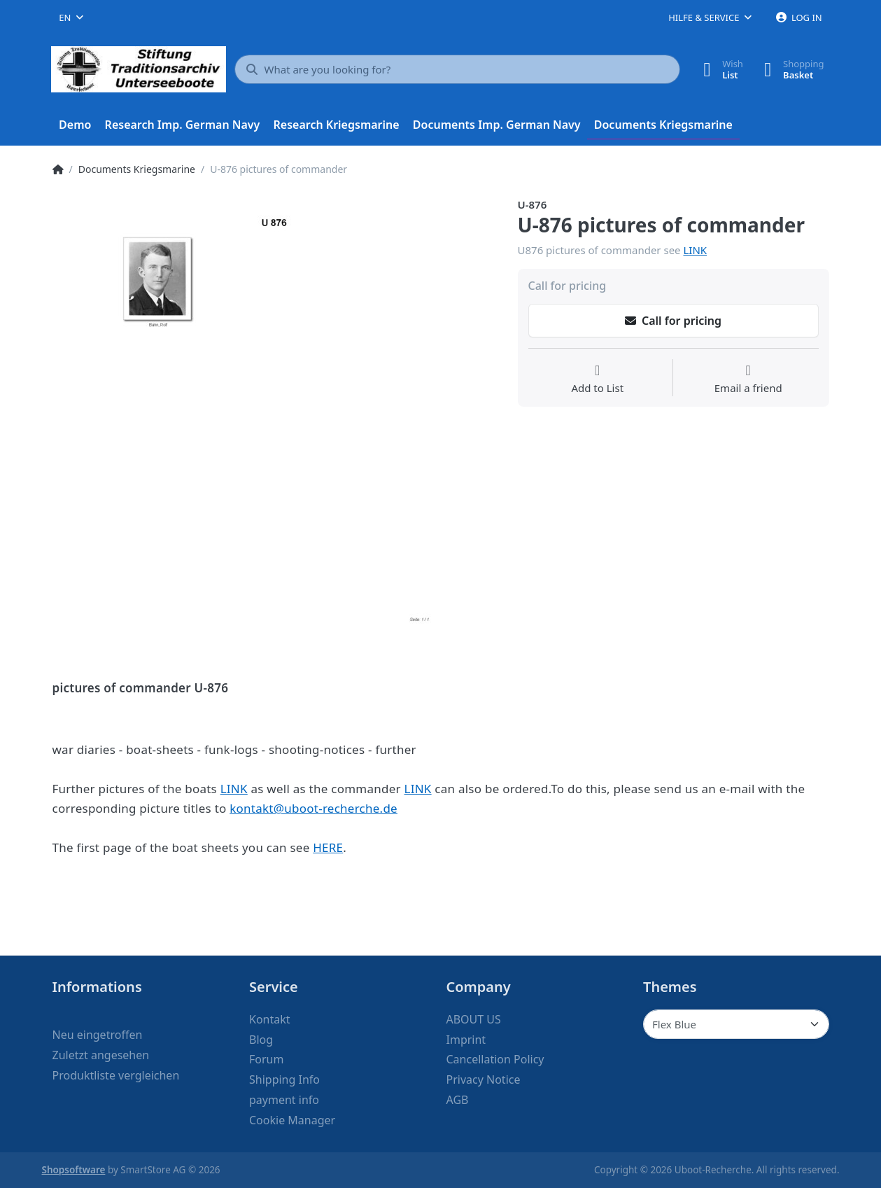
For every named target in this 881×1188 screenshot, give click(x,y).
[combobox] (71, 17)
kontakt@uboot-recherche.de (313, 808)
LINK (695, 250)
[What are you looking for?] (457, 69)
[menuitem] (75, 125)
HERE (328, 847)
